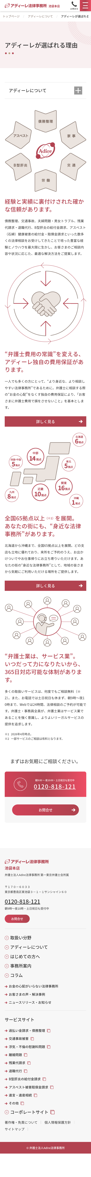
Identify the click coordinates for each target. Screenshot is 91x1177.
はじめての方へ (25, 956)
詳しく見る (45, 421)
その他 (14, 1103)
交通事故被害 (19, 1038)
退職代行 (15, 1071)
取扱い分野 (20, 937)
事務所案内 (20, 966)
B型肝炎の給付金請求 (25, 1079)
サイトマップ (15, 1129)
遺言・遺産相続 (20, 1095)
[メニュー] (85, 5)
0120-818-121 (55, 786)
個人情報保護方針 (57, 1122)
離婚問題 (15, 1054)
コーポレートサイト (29, 1112)
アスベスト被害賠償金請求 (28, 1087)
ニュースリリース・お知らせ (30, 1002)
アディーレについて (40, 16)
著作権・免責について (21, 1122)
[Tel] (74, 5)
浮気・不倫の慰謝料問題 (27, 1046)
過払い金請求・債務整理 (27, 1030)
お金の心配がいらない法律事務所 (33, 986)
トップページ (11, 16)
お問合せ (45, 809)
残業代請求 (17, 1062)
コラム (16, 975)
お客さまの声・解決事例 (27, 994)
